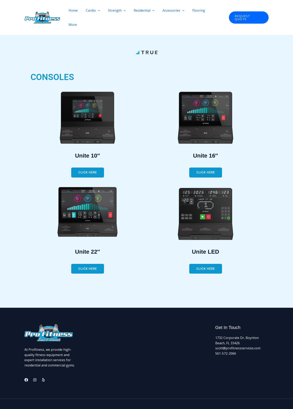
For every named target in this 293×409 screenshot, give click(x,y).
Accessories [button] (176, 10)
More (217, 10)
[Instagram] (35, 365)
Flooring (200, 10)
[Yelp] (43, 365)
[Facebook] (26, 365)
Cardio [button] (101, 10)
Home (82, 10)
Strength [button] (123, 10)
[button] (106, 10)
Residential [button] (148, 10)
